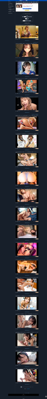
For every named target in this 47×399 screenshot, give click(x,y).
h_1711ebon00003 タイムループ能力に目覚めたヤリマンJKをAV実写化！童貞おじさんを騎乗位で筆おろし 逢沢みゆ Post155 (27, 134)
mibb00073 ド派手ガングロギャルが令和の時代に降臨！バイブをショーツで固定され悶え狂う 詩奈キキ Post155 (27, 116)
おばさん (36, 2)
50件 (28, 16)
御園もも (20, 221)
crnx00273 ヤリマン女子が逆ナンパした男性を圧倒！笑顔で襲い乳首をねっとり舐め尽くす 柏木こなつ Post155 (27, 351)
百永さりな (20, 310)
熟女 (20, 2)
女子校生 (24, 2)
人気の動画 (29, 20)
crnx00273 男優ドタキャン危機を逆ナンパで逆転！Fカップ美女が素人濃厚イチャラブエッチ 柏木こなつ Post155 (27, 314)
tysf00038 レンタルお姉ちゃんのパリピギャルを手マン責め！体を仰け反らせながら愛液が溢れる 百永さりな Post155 (27, 278)
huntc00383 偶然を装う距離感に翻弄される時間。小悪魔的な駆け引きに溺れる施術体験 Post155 (26, 171)
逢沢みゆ (19, 148)
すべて (16, 2)
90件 (30, 16)
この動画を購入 (37, 57)
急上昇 (26, 20)
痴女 (25, 2)
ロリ (29, 2)
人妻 (18, 2)
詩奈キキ (19, 93)
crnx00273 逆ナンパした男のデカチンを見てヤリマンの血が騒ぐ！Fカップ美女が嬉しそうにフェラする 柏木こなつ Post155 (27, 332)
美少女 (31, 2)
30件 (26, 16)
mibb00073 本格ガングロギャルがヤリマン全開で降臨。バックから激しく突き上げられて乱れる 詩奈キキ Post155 (27, 79)
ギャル (28, 2)
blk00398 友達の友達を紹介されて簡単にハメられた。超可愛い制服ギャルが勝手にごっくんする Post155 (26, 152)
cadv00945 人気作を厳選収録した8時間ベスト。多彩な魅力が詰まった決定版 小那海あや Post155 (26, 43)
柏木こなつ (20, 365)
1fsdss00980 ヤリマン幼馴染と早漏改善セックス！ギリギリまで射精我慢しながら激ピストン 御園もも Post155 (27, 207)
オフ (27, 18)
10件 (23, 16)
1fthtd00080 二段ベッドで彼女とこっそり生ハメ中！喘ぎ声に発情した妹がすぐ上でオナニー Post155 (27, 188)
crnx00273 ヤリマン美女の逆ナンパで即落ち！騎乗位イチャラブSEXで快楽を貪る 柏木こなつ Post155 (27, 368)
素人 (21, 2)
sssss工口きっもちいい (35, 42)
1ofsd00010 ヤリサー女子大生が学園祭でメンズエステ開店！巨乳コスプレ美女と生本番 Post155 (26, 242)
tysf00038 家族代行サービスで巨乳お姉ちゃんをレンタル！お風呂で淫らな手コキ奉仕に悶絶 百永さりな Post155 (27, 296)
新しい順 (24, 20)
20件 (25, 16)
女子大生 (34, 2)
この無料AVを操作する (27, 40)
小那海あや (19, 57)
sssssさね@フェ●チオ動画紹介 (35, 114)
